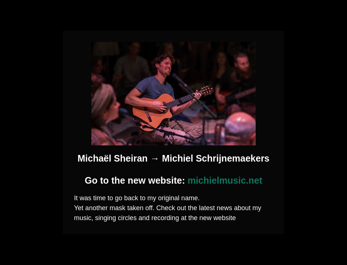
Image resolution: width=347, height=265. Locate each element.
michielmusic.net (224, 180)
